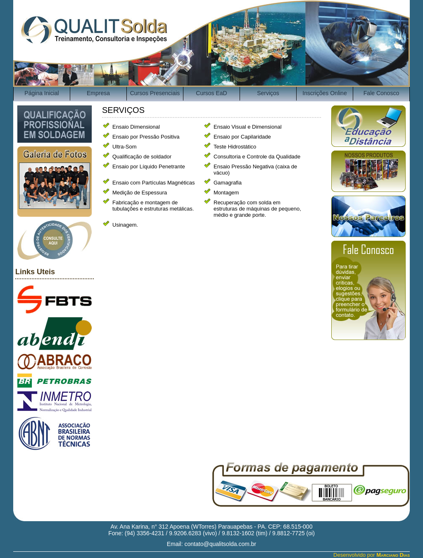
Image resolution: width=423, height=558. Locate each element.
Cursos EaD (211, 93)
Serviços (268, 93)
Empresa (98, 93)
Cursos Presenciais (155, 93)
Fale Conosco (381, 93)
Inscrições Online (324, 93)
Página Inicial (41, 93)
